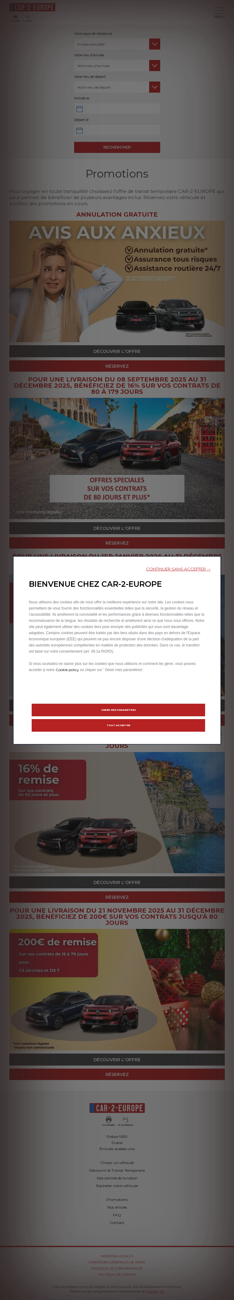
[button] (178, 568)
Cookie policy (67, 669)
